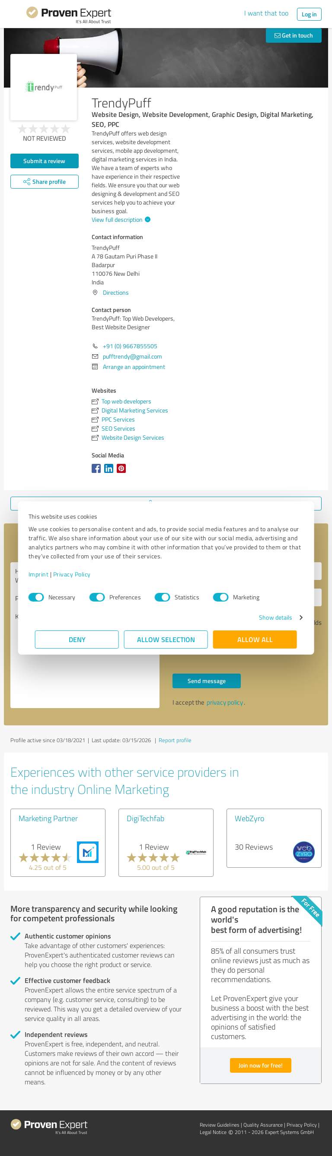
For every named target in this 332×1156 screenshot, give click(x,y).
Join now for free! (261, 1065)
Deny (77, 639)
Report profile (175, 740)
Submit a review (44, 161)
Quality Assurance (263, 1124)
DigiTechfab (145, 818)
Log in (309, 14)
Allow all (255, 639)
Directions (116, 292)
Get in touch (294, 35)
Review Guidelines (219, 1124)
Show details (269, 617)
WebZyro (249, 818)
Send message (207, 681)
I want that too (266, 13)
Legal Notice (213, 1132)
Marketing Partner (48, 818)
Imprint (45, 574)
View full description (120, 219)
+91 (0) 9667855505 (130, 346)
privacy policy (225, 702)
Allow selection (166, 639)
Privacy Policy (78, 574)
